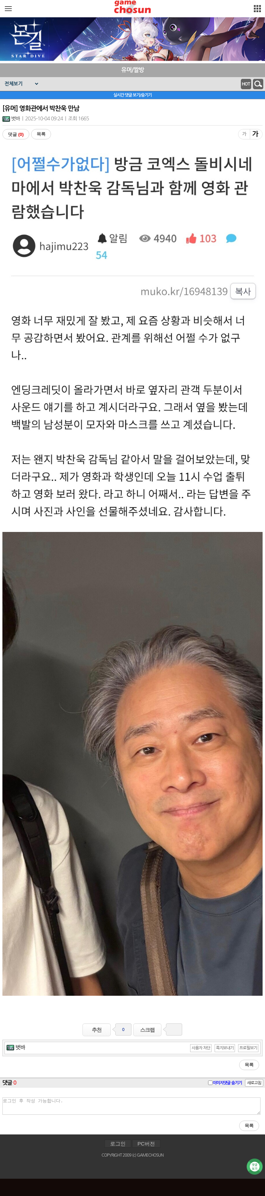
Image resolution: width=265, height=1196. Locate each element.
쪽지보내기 (225, 1048)
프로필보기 (248, 1048)
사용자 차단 (201, 1048)
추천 (96, 1030)
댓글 (16, 134)
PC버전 (146, 1144)
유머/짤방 (132, 70)
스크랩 (147, 1030)
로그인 (118, 1144)
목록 (41, 134)
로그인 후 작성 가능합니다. (131, 1106)
